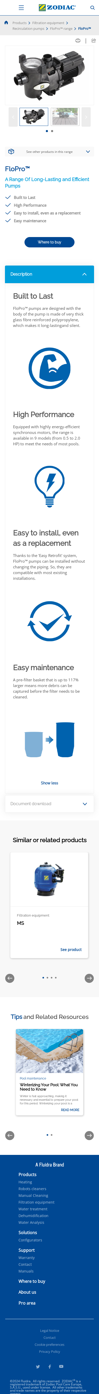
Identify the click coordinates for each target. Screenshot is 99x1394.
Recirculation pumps (28, 28)
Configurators (30, 1240)
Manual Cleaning (33, 1195)
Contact (25, 1264)
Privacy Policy (49, 1351)
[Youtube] (61, 1367)
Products (20, 22)
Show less (49, 783)
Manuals (26, 1271)
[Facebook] (49, 1367)
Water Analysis (31, 1222)
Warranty (26, 1258)
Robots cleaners (32, 1189)
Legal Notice (49, 1330)
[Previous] (13, 117)
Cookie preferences (49, 1344)
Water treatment (32, 1209)
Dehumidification (33, 1216)
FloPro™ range (61, 28)
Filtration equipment (48, 22)
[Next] (86, 117)
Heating (25, 1182)
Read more (70, 1110)
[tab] (47, 131)
